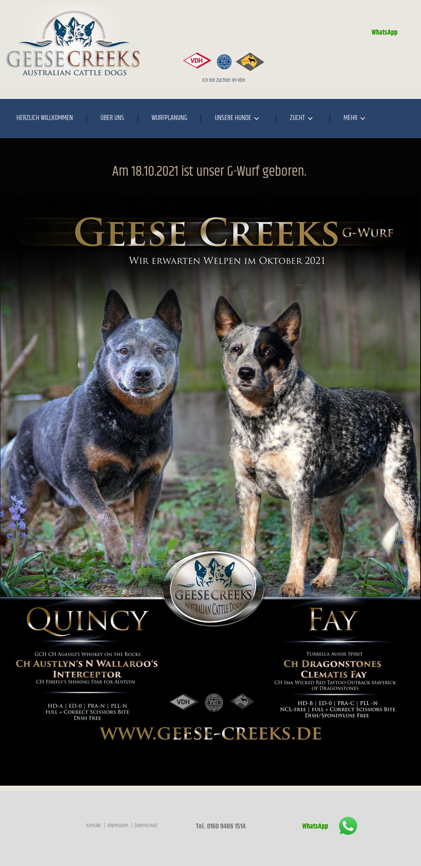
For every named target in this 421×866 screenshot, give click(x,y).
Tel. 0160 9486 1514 (220, 826)
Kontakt (94, 825)
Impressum (118, 825)
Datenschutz (146, 825)
